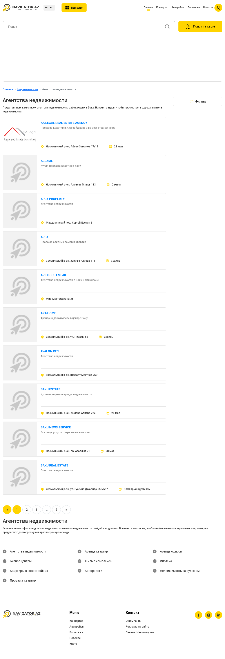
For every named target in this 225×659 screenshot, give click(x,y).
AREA (44, 237)
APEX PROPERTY (53, 199)
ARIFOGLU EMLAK (53, 275)
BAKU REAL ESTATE (54, 465)
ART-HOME (48, 313)
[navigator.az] (21, 614)
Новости (208, 7)
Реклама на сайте (137, 626)
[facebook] (198, 615)
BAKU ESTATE (50, 389)
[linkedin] (218, 615)
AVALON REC (50, 351)
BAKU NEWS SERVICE (56, 427)
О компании (133, 620)
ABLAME (47, 161)
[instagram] (208, 615)
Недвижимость (27, 89)
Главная (148, 7)
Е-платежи (194, 7)
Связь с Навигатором (140, 632)
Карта (73, 643)
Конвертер (162, 7)
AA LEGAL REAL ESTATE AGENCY (64, 123)
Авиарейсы (178, 7)
